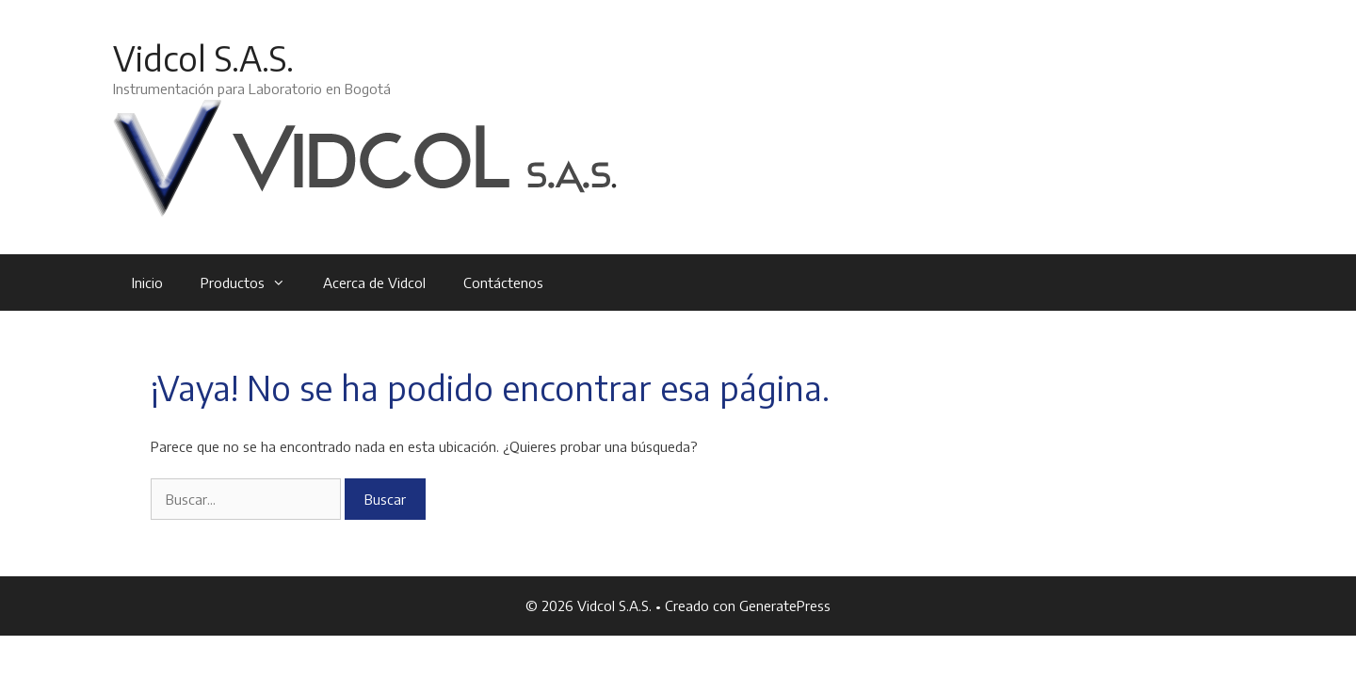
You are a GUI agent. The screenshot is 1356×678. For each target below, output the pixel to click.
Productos (252, 282)
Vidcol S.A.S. (203, 58)
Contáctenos (503, 282)
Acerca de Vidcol (374, 282)
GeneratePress (785, 605)
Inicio (147, 282)
